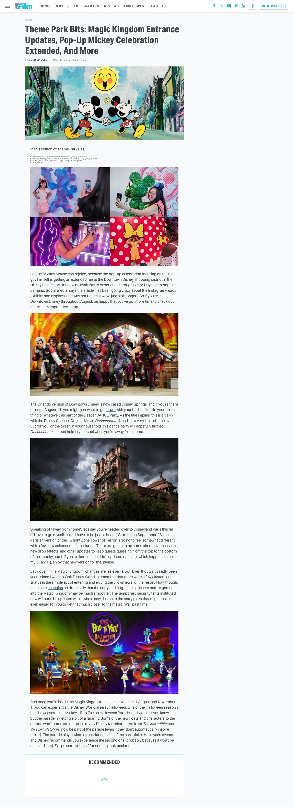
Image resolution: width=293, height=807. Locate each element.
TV (76, 6)
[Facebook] (214, 6)
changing (55, 587)
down (111, 409)
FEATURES (157, 6)
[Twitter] (221, 6)
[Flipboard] (236, 6)
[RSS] (243, 6)
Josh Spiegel (38, 59)
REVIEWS (111, 6)
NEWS (45, 6)
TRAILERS (91, 6)
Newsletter (273, 6)
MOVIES (62, 6)
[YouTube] (229, 6)
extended (79, 279)
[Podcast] (253, 6)
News (29, 20)
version (50, 540)
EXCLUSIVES (134, 6)
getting (65, 718)
